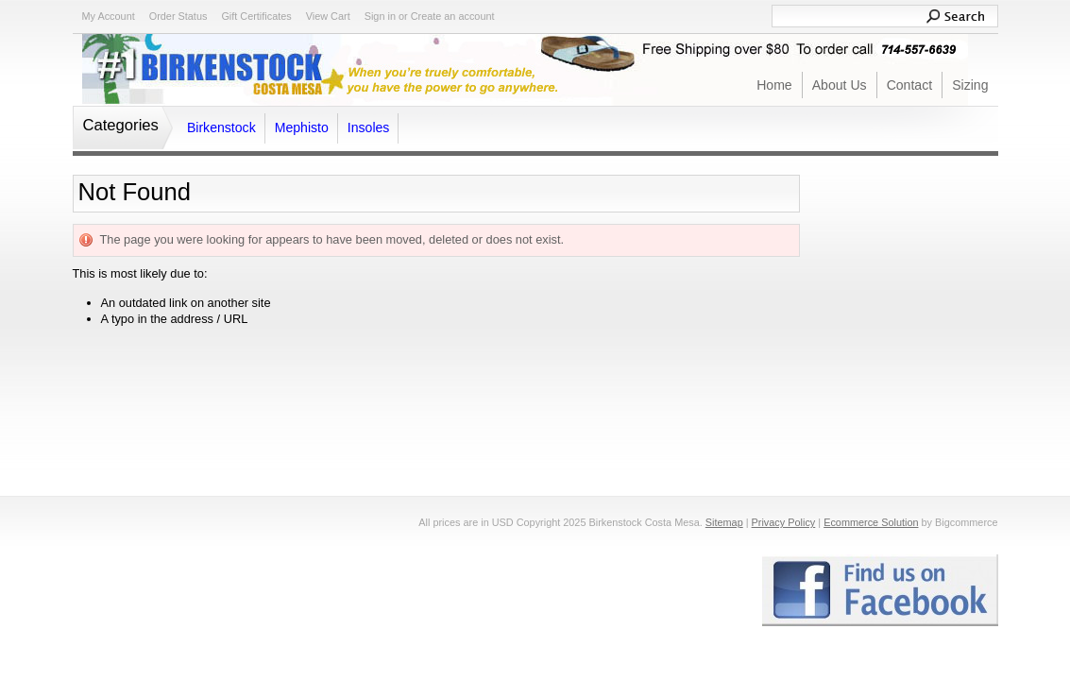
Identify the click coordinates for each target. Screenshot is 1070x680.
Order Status (178, 16)
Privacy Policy (784, 522)
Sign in (380, 16)
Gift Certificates (256, 16)
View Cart (328, 16)
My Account (108, 16)
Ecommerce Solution (871, 522)
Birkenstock (221, 127)
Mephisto (302, 127)
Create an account (453, 16)
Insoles (369, 127)
